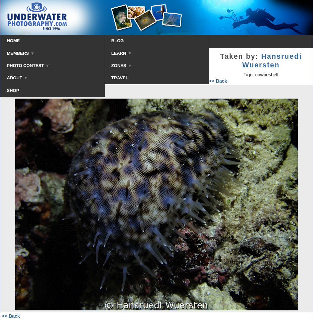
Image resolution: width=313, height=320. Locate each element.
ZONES (121, 65)
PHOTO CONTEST (28, 65)
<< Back (218, 81)
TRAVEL (119, 77)
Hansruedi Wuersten (272, 60)
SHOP (13, 90)
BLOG (117, 40)
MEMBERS (20, 53)
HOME (13, 40)
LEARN (121, 53)
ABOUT (17, 77)
